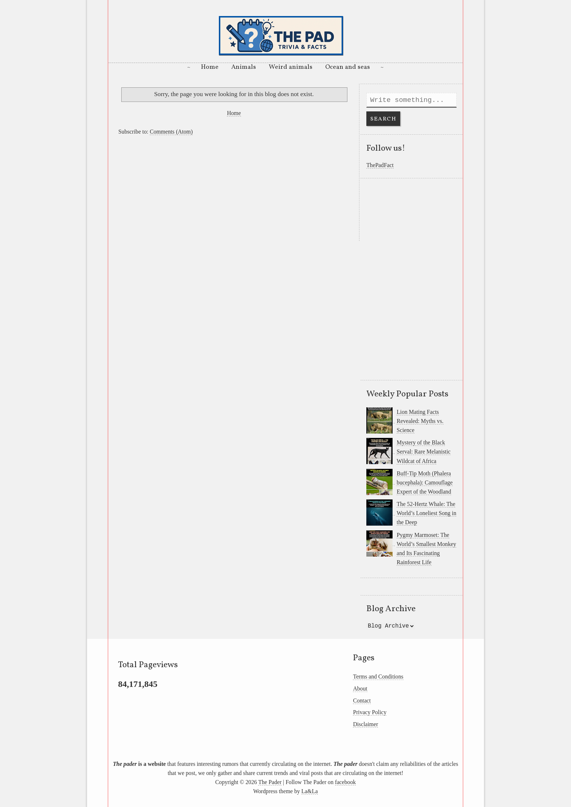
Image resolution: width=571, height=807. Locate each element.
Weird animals (290, 67)
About (360, 688)
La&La (310, 791)
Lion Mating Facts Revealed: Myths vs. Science (420, 421)
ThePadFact (380, 165)
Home (209, 67)
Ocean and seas (347, 67)
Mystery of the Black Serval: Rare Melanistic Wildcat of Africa (423, 451)
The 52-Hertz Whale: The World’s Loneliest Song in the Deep (426, 513)
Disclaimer (365, 724)
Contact (362, 700)
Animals (243, 67)
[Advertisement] (234, 190)
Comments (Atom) (171, 131)
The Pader (269, 782)
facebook (345, 782)
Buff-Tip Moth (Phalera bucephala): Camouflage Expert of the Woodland (425, 482)
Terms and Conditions (378, 676)
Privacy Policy (369, 712)
